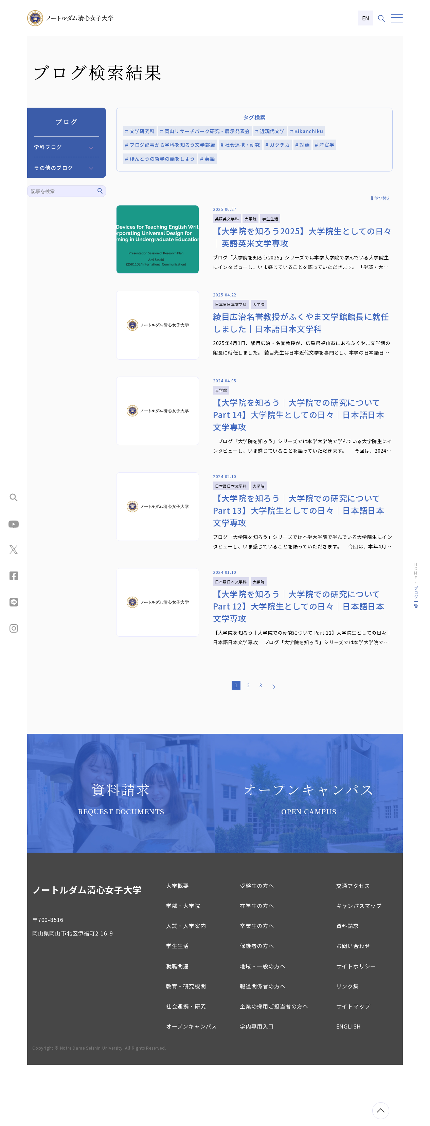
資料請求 (347, 987)
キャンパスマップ (359, 967)
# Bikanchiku (306, 131)
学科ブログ (48, 146)
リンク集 (347, 1047)
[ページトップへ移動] (380, 1110)
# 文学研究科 (140, 131)
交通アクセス (353, 947)
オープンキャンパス (191, 1087)
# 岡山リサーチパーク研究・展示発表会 (205, 131)
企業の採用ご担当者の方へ (274, 1067)
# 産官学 (325, 144)
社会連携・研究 (186, 1067)
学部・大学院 (183, 967)
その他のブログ (53, 167)
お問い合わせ (353, 1007)
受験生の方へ (257, 947)
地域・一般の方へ (262, 1027)
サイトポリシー (356, 1027)
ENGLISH (348, 1087)
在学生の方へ (257, 967)
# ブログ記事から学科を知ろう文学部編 (170, 144)
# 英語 (207, 158)
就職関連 (177, 1027)
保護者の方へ (257, 1007)
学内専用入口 (257, 1087)
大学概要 (177, 947)
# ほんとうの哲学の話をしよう (160, 158)
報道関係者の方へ (262, 1047)
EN (366, 18)
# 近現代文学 (270, 131)
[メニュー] (397, 18)
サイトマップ (353, 1067)
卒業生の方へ (257, 987)
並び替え (382, 198)
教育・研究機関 (186, 1047)
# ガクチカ (277, 144)
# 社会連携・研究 (240, 144)
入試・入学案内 (186, 987)
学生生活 (177, 1007)
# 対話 (302, 144)
